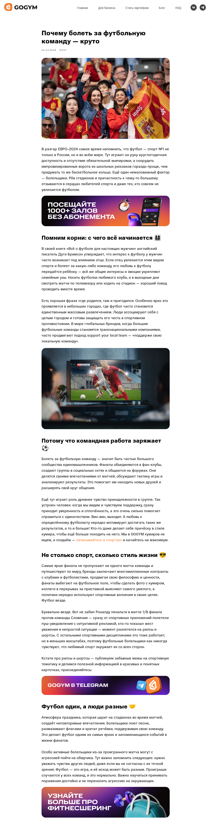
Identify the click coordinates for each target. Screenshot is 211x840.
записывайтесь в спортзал (99, 542)
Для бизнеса (106, 8)
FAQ (178, 8)
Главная (82, 8)
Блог (162, 8)
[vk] (194, 7)
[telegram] (203, 7)
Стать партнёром (136, 8)
